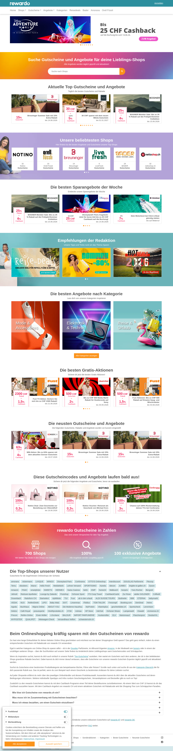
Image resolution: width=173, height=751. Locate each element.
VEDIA (14, 603)
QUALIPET (30, 619)
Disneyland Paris (64, 581)
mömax (78, 611)
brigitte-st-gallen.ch (137, 586)
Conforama (80, 581)
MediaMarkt (58, 586)
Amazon (14, 590)
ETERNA (141, 598)
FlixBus (87, 603)
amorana (15, 581)
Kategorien (62, 10)
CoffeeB (156, 594)
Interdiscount (114, 581)
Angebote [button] (48, 10)
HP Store (89, 611)
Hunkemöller (103, 615)
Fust (73, 598)
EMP (93, 590)
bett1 (85, 590)
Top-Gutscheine (81, 656)
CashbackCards (112, 594)
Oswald (140, 611)
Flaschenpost (139, 615)
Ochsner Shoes (113, 611)
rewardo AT (115, 720)
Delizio (14, 611)
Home (13, 10)
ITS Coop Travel (95, 594)
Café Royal (25, 611)
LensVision (148, 607)
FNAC (24, 590)
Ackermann (27, 581)
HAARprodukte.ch (55, 611)
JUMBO (122, 586)
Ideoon (112, 586)
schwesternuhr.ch (86, 619)
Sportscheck (135, 607)
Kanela (103, 586)
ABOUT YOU (53, 607)
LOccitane (54, 615)
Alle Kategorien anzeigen (86, 356)
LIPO (44, 603)
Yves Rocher (136, 590)
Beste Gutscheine (120, 738)
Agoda (14, 607)
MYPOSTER (16, 619)
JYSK (69, 611)
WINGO (50, 581)
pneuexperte (39, 611)
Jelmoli (14, 594)
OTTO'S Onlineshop (97, 581)
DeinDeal (139, 603)
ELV (114, 615)
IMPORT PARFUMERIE (84, 615)
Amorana (95, 10)
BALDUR (67, 615)
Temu (13, 586)
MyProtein (90, 607)
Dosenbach (16, 598)
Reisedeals (75, 10)
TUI (66, 598)
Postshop (64, 594)
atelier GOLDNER (142, 594)
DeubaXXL (153, 615)
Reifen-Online (27, 615)
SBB (132, 598)
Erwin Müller (41, 615)
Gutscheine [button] (33, 10)
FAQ (90, 726)
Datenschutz (28, 739)
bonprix (125, 590)
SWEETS (48, 590)
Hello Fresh (45, 586)
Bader (86, 10)
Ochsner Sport (78, 594)
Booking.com (126, 603)
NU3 (22, 603)
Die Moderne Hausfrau (72, 607)
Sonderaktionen (89, 738)
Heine (149, 603)
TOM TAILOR (99, 603)
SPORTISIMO (90, 586)
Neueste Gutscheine (141, 738)
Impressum (40, 739)
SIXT (65, 603)
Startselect (44, 598)
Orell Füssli (107, 10)
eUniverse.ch (153, 611)
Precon (14, 615)
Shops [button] (21, 10)
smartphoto (35, 590)
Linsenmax (75, 603)
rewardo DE (130, 720)
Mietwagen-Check (46, 619)
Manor (33, 586)
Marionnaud (124, 615)
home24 (102, 590)
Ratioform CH (30, 598)
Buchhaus (24, 607)
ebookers (23, 586)
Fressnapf (113, 603)
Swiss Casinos (73, 590)
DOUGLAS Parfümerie (133, 581)
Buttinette (122, 598)
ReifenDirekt (33, 603)
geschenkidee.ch (119, 607)
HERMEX (60, 590)
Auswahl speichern (54, 744)
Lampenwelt (128, 611)
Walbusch (113, 590)
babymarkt (153, 598)
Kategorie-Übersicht (144, 667)
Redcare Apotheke (29, 594)
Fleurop (150, 581)
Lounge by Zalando (48, 594)
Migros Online (38, 607)
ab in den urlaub (85, 598)
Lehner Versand (74, 586)
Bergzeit (149, 590)
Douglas (74, 648)
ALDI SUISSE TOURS (105, 598)
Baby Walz (54, 603)
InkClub (100, 611)
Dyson (151, 586)
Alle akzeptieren (20, 744)
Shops (76, 738)
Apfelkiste (56, 598)
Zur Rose (127, 594)
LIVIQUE (39, 581)
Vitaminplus (103, 607)
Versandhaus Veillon (66, 619)
